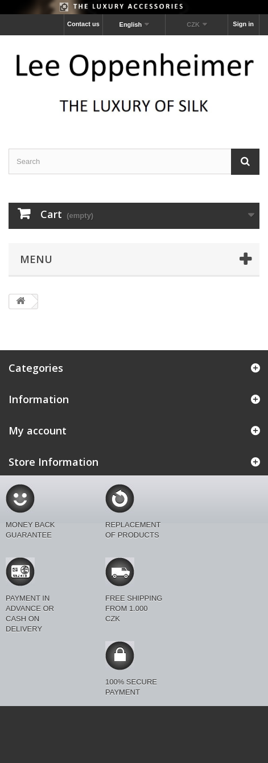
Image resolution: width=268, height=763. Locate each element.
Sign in (243, 23)
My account (38, 430)
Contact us (83, 23)
